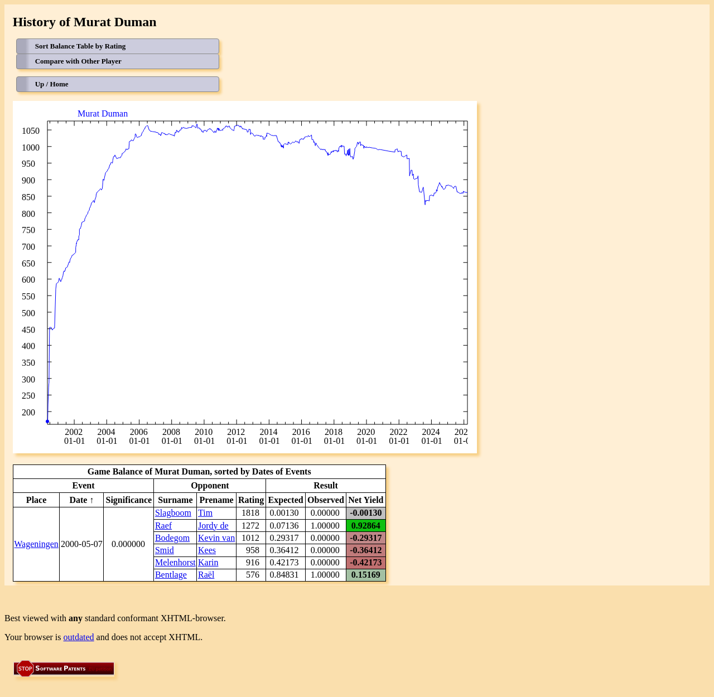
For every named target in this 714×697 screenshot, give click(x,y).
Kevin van (216, 538)
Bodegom (172, 538)
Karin (208, 562)
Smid (164, 550)
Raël (206, 574)
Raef (163, 525)
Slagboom (173, 512)
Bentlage (171, 574)
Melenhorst (175, 562)
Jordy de (213, 525)
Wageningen (36, 544)
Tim (205, 512)
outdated (79, 637)
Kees (207, 550)
